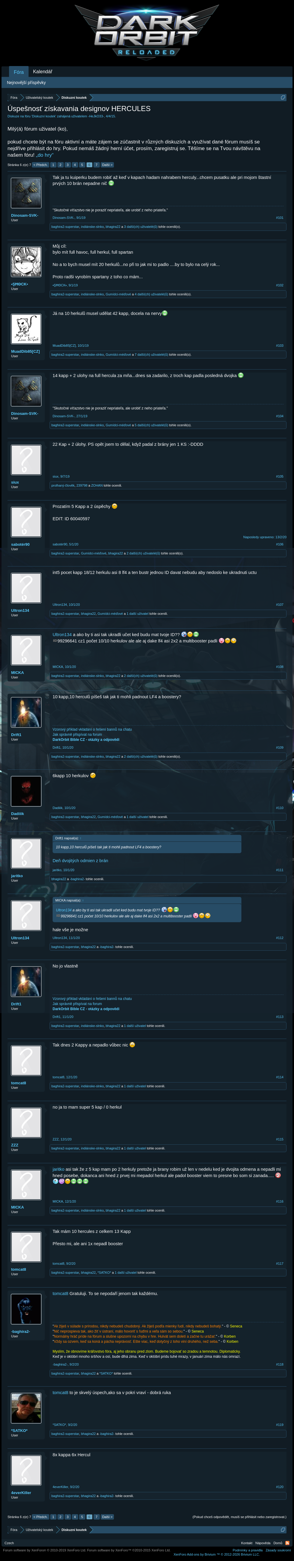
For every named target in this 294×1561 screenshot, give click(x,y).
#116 (279, 1201)
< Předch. (40, 165)
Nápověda (263, 1543)
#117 (279, 1263)
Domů (278, 1543)
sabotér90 (20, 544)
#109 (279, 747)
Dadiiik (17, 813)
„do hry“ (45, 155)
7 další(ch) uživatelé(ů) (151, 354)
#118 (279, 1364)
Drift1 (16, 734)
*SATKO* (104, 1272)
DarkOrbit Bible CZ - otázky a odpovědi (86, 740)
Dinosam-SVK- (24, 215)
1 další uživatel (138, 613)
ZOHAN (97, 485)
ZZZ (14, 1145)
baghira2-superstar (65, 226)
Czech (9, 1543)
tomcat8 (18, 1083)
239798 (81, 485)
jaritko (17, 876)
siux (15, 482)
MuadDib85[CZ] (25, 351)
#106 (279, 544)
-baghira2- (77, 879)
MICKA (17, 672)
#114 (279, 1077)
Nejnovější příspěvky (26, 82)
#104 (279, 416)
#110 (279, 808)
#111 (279, 870)
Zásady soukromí (278, 1550)
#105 (279, 476)
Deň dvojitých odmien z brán (80, 860)
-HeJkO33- (96, 116)
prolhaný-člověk (63, 485)
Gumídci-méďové (118, 294)
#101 (279, 217)
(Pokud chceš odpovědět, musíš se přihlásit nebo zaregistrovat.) (239, 1517)
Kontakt (246, 1543)
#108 (279, 667)
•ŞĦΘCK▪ (19, 284)
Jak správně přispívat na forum (77, 734)
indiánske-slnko (92, 226)
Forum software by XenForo (44, 1550)
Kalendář (42, 71)
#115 (279, 1139)
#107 (279, 604)
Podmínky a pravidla (248, 1550)
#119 (279, 1425)
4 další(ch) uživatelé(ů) (151, 294)
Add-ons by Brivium (216, 1554)
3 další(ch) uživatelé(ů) (141, 226)
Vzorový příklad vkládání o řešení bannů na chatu (92, 729)
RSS (287, 1543)
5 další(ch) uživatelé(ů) (151, 425)
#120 (279, 1487)
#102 (279, 285)
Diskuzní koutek (44, 116)
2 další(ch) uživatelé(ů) (143, 553)
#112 (279, 938)
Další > (107, 165)
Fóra (19, 72)
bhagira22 (113, 226)
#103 (279, 345)
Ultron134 (20, 610)
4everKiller (21, 1492)
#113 (279, 1017)
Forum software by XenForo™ (129, 1550)
